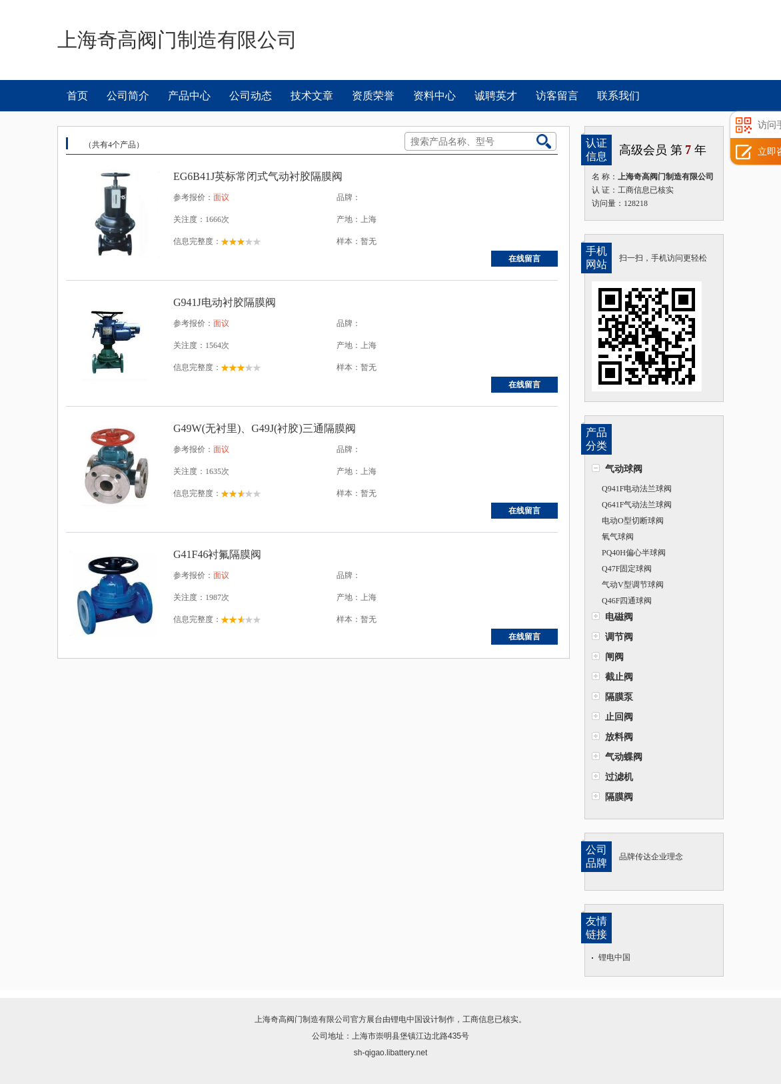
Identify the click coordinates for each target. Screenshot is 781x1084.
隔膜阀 (619, 796)
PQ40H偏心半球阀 (634, 552)
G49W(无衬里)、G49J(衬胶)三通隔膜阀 (264, 428)
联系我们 (618, 95)
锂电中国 (614, 957)
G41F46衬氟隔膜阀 (217, 554)
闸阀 (614, 656)
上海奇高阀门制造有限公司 (303, 1019)
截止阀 (619, 676)
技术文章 (312, 95)
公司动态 (250, 95)
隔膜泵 (619, 696)
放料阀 (619, 736)
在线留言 (524, 258)
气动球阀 (623, 468)
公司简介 (128, 95)
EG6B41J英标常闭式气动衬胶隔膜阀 (258, 176)
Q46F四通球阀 (627, 600)
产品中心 (189, 95)
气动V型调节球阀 (633, 584)
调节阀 (619, 636)
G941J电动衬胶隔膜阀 (224, 302)
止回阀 (619, 716)
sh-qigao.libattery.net (391, 1052)
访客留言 (557, 95)
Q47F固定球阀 (627, 568)
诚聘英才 (495, 95)
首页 (77, 95)
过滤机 (619, 776)
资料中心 (434, 95)
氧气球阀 (618, 536)
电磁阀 (619, 616)
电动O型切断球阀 (633, 520)
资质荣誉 (373, 95)
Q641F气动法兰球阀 (637, 504)
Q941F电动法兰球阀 (637, 488)
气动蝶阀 (623, 756)
